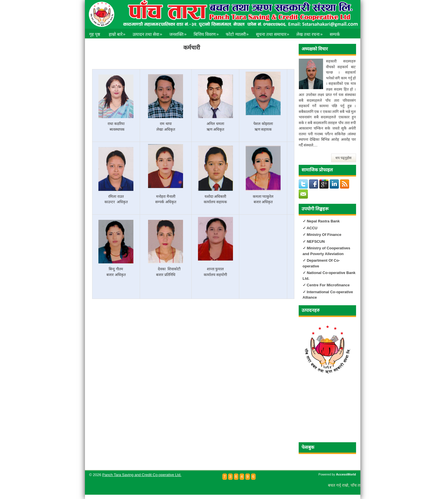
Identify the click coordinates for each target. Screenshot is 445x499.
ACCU (312, 228)
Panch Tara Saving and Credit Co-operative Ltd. (141, 475)
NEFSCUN (316, 241)
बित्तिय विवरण (207, 33)
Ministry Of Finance (323, 234)
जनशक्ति (179, 33)
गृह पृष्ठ (94, 34)
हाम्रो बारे (118, 33)
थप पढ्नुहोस (343, 158)
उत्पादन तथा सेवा (149, 33)
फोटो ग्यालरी (238, 33)
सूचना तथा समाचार (274, 33)
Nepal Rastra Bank (323, 221)
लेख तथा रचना (310, 33)
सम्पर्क (335, 34)
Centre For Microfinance (328, 285)
